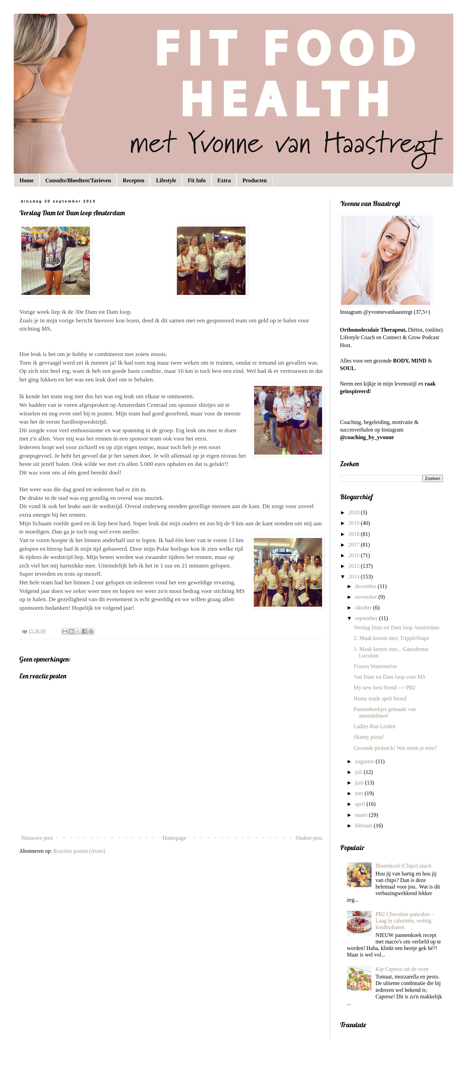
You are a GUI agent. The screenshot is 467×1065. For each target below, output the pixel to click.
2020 (355, 512)
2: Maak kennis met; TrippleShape (391, 638)
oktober (364, 607)
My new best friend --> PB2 (384, 687)
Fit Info (197, 180)
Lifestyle (166, 180)
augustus (365, 761)
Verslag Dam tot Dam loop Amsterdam (396, 627)
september (367, 618)
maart (362, 815)
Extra (224, 180)
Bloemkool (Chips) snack (403, 866)
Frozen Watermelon (375, 666)
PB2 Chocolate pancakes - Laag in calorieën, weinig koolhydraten (404, 920)
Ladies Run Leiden (375, 726)
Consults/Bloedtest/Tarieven (78, 180)
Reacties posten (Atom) (79, 851)
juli (359, 772)
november (366, 597)
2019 (355, 523)
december (366, 586)
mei (360, 793)
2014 (355, 577)
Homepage (174, 838)
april (360, 804)
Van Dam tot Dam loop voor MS (389, 677)
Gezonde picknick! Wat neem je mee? (395, 748)
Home (27, 180)
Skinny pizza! (369, 737)
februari (364, 825)
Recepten (133, 180)
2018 (355, 534)
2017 (355, 545)
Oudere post (309, 838)
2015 (355, 566)
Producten (254, 180)
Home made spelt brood (380, 698)
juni (360, 783)
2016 (355, 555)
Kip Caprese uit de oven (402, 969)
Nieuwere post (37, 838)
